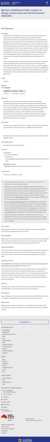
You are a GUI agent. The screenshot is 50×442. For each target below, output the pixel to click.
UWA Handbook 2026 (7, 327)
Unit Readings (10, 212)
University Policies (7, 346)
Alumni (4, 369)
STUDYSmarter (19, 197)
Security (5, 407)
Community (5, 363)
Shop (3, 371)
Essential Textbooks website (17, 202)
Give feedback (24, 322)
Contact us (5, 352)
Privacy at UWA (5, 426)
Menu (47, 3)
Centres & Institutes (7, 367)
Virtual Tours (6, 404)
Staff (3, 380)
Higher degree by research (9, 334)
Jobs (3, 384)
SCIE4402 (12, 159)
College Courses (6, 340)
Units (3, 338)
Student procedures (7, 344)
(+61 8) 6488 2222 (7, 411)
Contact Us (6, 397)
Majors (4, 336)
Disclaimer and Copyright (7, 428)
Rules (3, 342)
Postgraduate (5, 332)
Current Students (6, 378)
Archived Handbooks (7, 350)
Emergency (6, 409)
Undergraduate (6, 330)
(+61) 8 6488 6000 (7, 394)
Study (3, 359)
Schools (4, 365)
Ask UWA (5, 399)
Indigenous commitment (7, 424)
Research (4, 361)
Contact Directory (6, 382)
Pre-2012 (4, 348)
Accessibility (4, 430)
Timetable (7, 87)
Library (33, 208)
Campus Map (6, 402)
